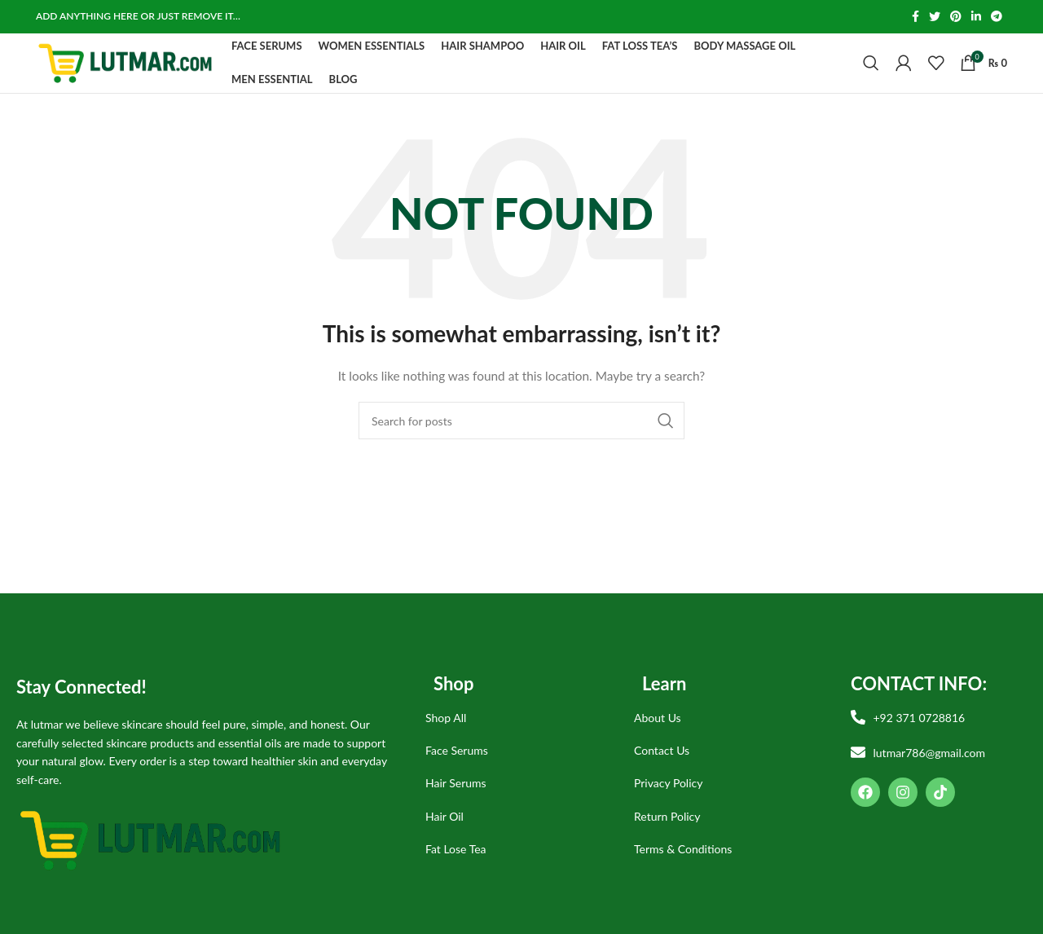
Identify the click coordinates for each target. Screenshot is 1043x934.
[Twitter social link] (934, 17)
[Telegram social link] (996, 17)
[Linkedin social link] (976, 17)
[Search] (871, 76)
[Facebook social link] (915, 17)
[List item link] (517, 744)
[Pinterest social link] (955, 17)
